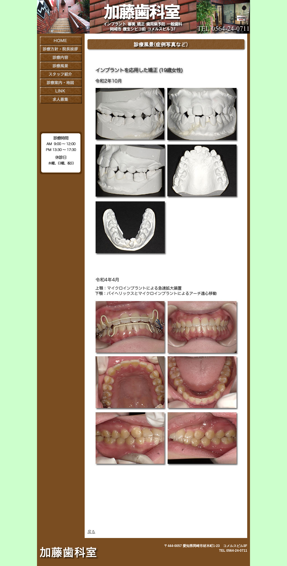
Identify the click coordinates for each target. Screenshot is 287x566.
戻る (91, 531)
